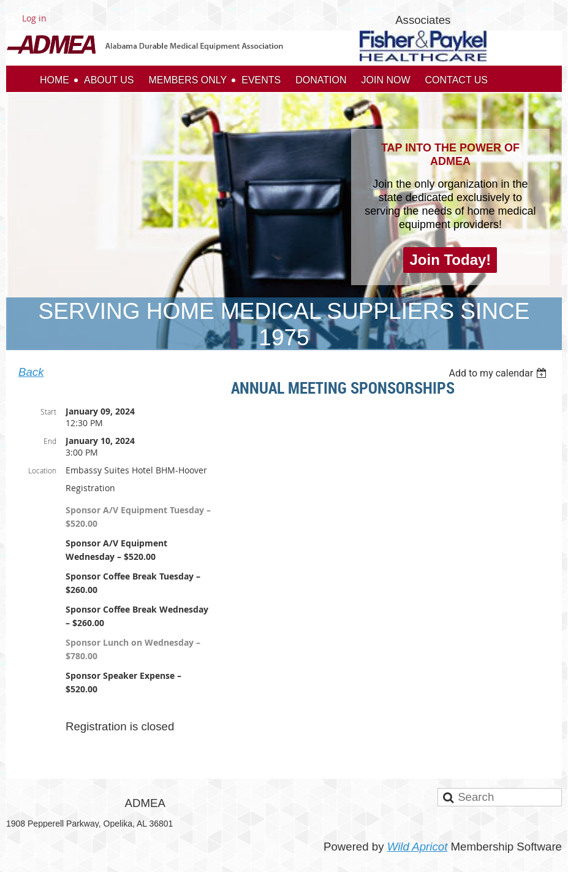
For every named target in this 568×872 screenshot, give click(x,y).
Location (42, 470)
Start (48, 411)
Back (31, 371)
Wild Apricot (417, 846)
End (50, 441)
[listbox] (499, 373)
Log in (34, 18)
